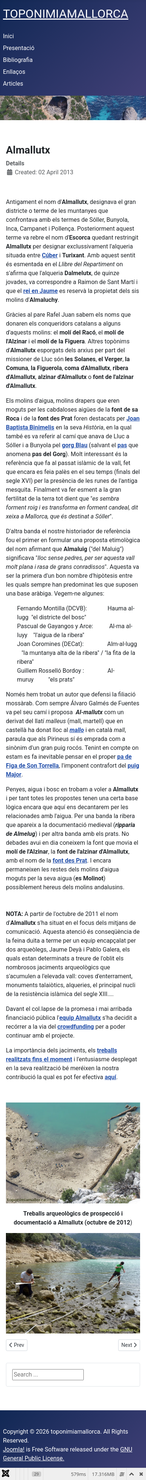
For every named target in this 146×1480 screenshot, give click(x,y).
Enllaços (14, 71)
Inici (8, 36)
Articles (13, 83)
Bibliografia (18, 59)
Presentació (18, 48)
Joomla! (13, 1449)
